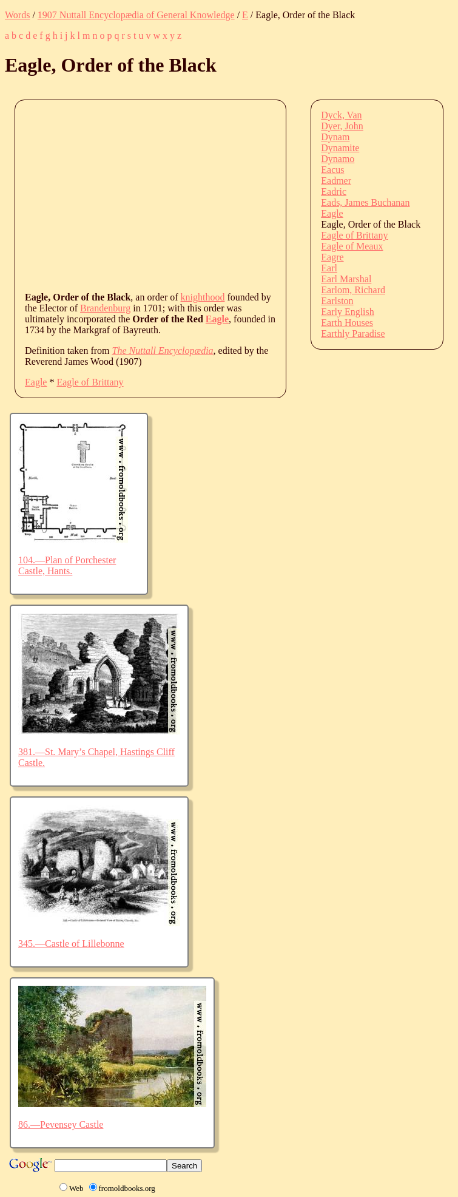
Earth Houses (347, 322)
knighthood (203, 297)
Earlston (337, 301)
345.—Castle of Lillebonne (71, 943)
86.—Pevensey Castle (60, 1124)
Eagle (217, 319)
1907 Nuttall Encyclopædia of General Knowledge (136, 15)
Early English (347, 312)
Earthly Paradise (353, 333)
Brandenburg (105, 308)
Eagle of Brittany (89, 382)
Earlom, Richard (353, 290)
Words (17, 15)
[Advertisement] (241, 195)
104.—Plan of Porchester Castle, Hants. (67, 565)
